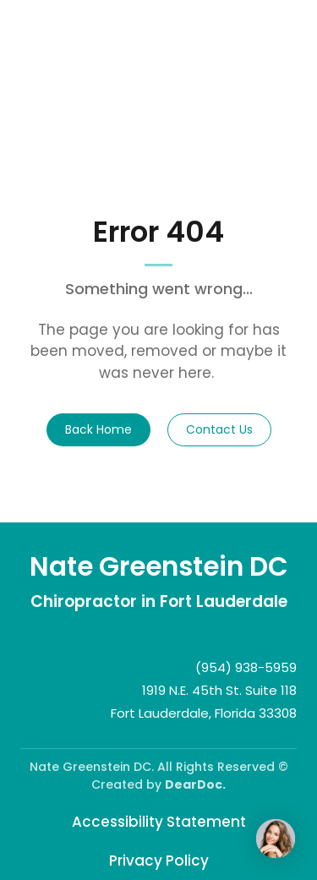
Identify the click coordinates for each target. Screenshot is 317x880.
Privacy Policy (159, 860)
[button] (98, 429)
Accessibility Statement (159, 822)
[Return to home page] (158, 567)
